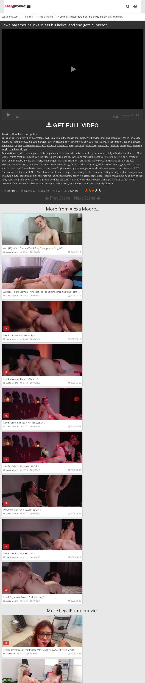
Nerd (82, 137)
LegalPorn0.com (24, 677)
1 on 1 (30, 137)
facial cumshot (114, 141)
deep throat (77, 141)
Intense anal (73, 137)
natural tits (62, 145)
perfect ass (90, 145)
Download (71, 190)
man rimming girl (31, 145)
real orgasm (126, 145)
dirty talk (88, 141)
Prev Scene (56, 198)
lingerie (18, 145)
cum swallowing (56, 141)
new (71, 145)
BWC (47, 137)
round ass (14, 149)
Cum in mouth (58, 137)
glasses (136, 141)
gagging (128, 141)
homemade (7, 145)
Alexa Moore (18, 134)
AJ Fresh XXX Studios (15, 522)
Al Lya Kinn (31, 134)
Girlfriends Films (85, 479)
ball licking (15, 141)
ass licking (128, 137)
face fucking (100, 141)
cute (67, 141)
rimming (137, 145)
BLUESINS (82, 610)
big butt (33, 141)
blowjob (42, 141)
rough (5, 149)
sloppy (23, 149)
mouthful (51, 145)
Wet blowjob (92, 137)
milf (43, 145)
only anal (79, 145)
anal (103, 137)
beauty (24, 141)
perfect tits (103, 145)
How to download (46, 668)
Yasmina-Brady (13, 653)
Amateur (38, 137)
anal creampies (114, 137)
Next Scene (88, 198)
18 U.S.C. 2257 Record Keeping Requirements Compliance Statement (101, 677)
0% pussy (20, 137)
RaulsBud (10, 479)
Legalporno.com (12, 6)
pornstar (114, 145)
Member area (24, 668)
